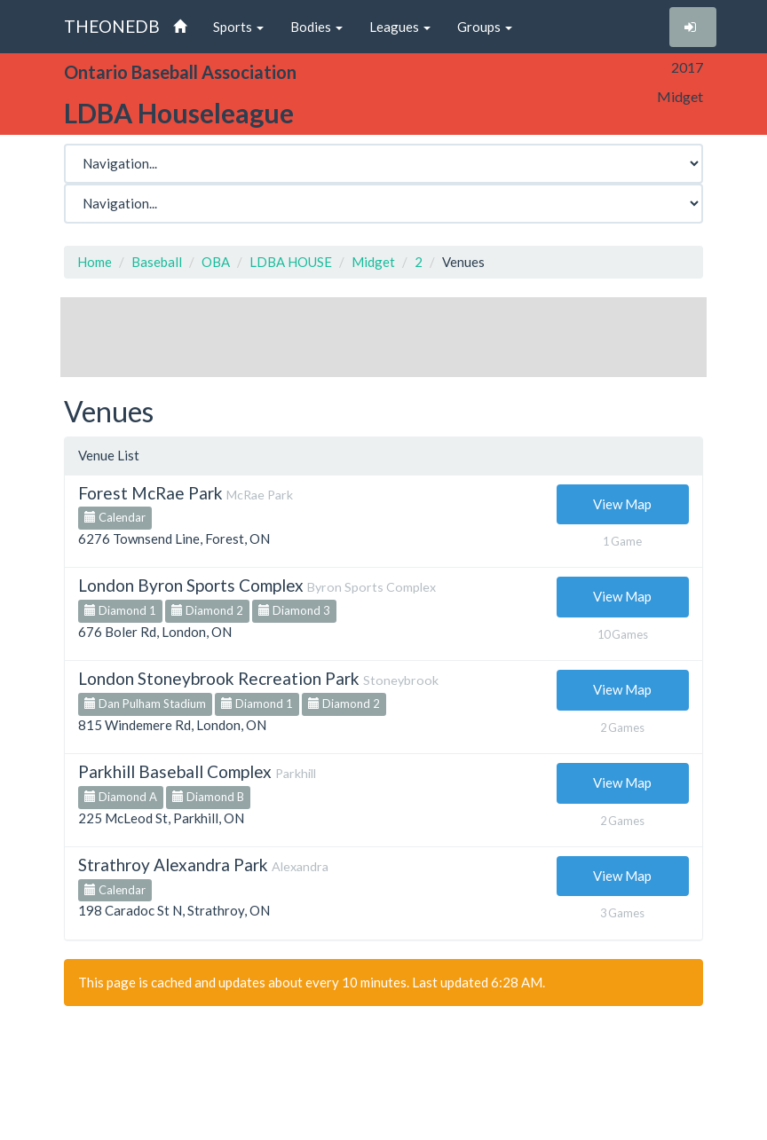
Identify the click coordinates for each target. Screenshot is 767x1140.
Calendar (115, 517)
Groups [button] (484, 27)
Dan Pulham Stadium (145, 703)
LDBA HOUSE (290, 262)
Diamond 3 (294, 610)
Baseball (156, 262)
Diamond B (208, 797)
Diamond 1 (120, 610)
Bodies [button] (316, 27)
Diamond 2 (207, 610)
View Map (622, 504)
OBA (216, 262)
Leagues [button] (400, 27)
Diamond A (120, 797)
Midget (373, 262)
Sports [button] (238, 27)
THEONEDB (112, 26)
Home (94, 262)
